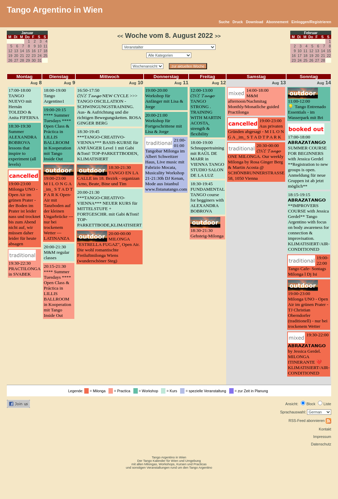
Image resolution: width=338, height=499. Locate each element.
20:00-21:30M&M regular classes (56, 252)
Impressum (322, 437)
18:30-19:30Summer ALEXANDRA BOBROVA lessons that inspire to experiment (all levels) (22, 145)
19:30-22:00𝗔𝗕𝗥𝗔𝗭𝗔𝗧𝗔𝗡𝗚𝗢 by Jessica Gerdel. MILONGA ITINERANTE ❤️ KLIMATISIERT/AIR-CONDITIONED (308, 354)
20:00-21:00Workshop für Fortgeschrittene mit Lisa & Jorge (163, 123)
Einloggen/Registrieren (311, 22)
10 (40, 46)
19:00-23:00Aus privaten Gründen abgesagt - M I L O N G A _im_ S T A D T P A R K (256, 129)
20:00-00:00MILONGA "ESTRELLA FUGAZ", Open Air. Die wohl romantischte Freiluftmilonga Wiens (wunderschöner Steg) (108, 247)
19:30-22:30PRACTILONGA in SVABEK (24, 269)
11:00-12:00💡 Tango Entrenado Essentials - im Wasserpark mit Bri (307, 109)
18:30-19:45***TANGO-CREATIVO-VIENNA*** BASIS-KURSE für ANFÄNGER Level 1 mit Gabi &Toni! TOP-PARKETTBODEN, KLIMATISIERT (107, 145)
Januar (27, 33)
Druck (238, 22)
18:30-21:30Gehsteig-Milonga (206, 233)
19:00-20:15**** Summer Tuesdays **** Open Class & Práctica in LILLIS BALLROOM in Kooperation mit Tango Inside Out (57, 134)
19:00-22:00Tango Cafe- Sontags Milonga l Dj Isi (308, 266)
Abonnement (277, 22)
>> (218, 36)
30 (34, 60)
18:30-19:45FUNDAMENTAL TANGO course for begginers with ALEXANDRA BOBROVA (207, 197)
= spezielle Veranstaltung (204, 391)
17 (40, 51)
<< (120, 36)
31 (40, 60)
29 (28, 60)
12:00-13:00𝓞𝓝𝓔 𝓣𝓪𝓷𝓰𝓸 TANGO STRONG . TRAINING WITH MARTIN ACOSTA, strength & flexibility (205, 112)
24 (40, 56)
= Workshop (146, 391)
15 (28, 51)
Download (254, 22)
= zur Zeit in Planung (249, 391)
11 (45, 46)
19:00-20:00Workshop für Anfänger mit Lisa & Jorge (164, 98)
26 (10, 60)
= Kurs (170, 391)
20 (16, 56)
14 (22, 51)
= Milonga (95, 391)
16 (34, 51)
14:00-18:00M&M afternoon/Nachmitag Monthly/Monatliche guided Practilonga (253, 101)
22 (28, 56)
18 (45, 51)
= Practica (120, 391)
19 (10, 56)
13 (16, 51)
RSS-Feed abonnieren (310, 421)
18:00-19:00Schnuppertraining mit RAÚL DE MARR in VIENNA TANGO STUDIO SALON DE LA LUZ (207, 159)
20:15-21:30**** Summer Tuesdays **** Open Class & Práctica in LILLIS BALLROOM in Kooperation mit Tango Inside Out (57, 291)
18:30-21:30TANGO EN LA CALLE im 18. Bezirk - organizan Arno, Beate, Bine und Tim (108, 175)
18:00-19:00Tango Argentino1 (55, 96)
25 (45, 56)
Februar (311, 33)
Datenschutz (321, 444)
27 (16, 60)
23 (34, 56)
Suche (224, 22)
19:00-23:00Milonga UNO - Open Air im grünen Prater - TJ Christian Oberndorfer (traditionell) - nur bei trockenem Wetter (308, 310)
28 (22, 60)
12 (10, 51)
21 (22, 56)
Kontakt (325, 429)
